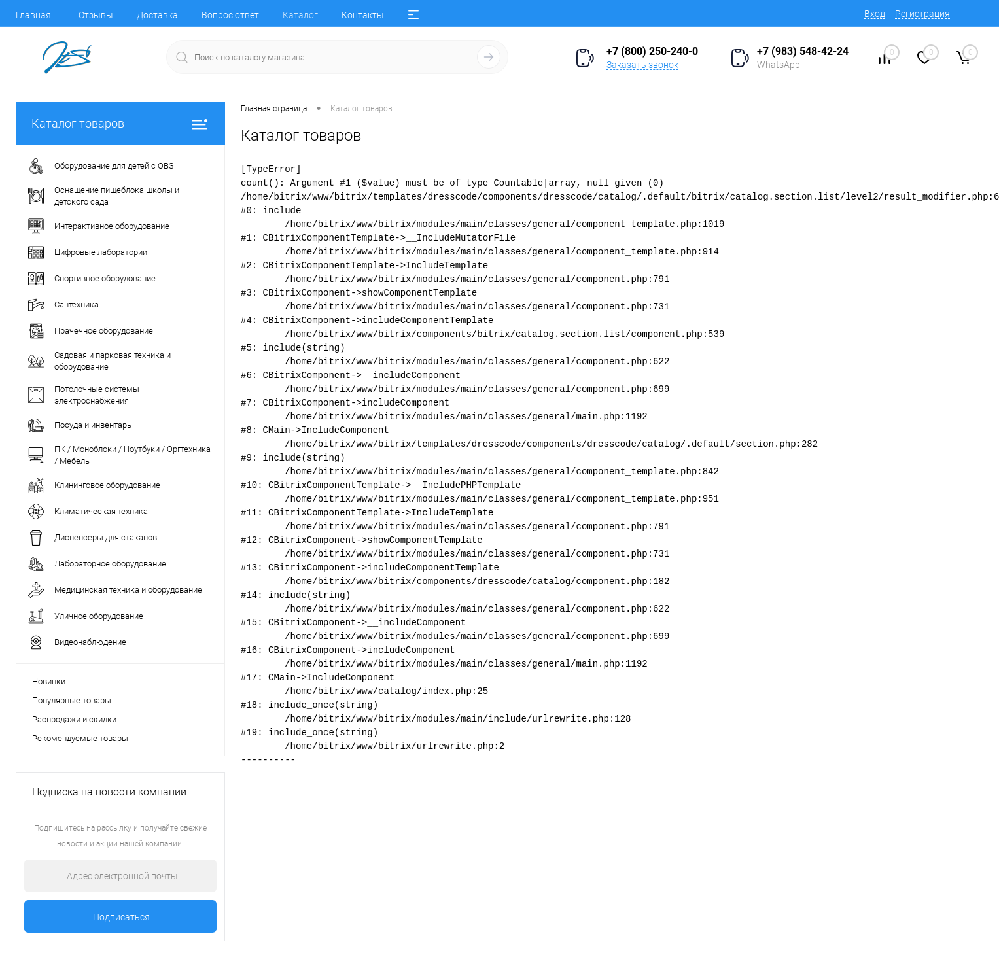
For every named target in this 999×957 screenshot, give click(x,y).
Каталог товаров (120, 123)
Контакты (363, 15)
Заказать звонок (642, 65)
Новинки (48, 681)
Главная (33, 15)
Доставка (157, 15)
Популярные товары (71, 700)
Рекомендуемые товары (80, 738)
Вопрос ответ (230, 15)
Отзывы (96, 15)
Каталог (300, 15)
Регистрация (922, 14)
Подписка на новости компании (109, 792)
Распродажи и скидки (74, 719)
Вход (874, 14)
